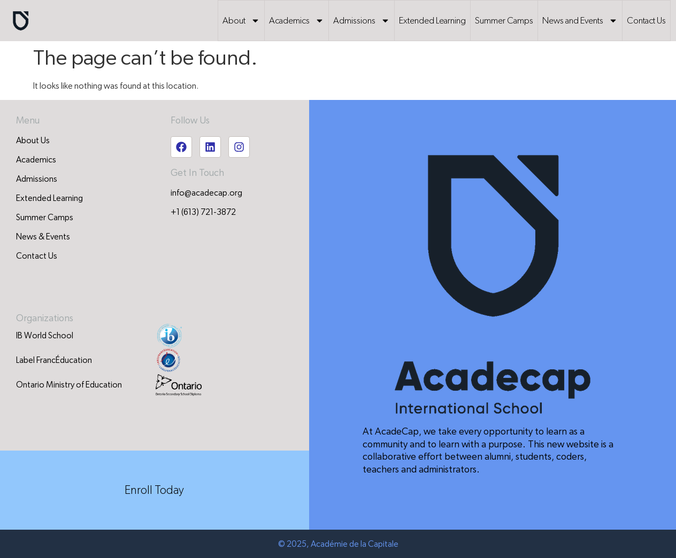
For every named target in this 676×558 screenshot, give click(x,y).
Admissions (361, 20)
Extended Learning (432, 20)
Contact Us (646, 20)
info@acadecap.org (206, 193)
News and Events (580, 20)
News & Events (43, 236)
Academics (296, 20)
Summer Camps (504, 20)
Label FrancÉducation (54, 360)
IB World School (44, 335)
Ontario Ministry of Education (69, 385)
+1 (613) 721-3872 (203, 212)
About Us (33, 140)
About (241, 20)
